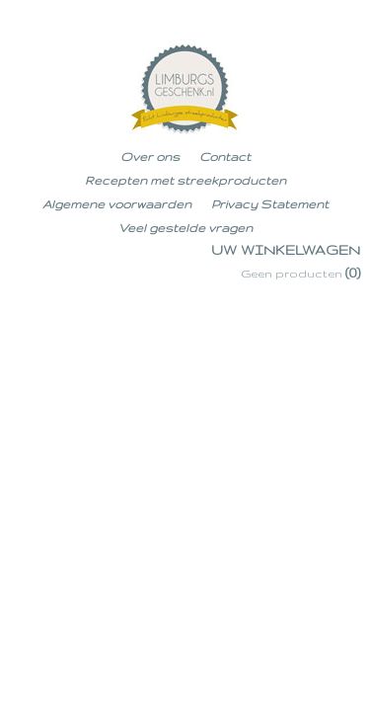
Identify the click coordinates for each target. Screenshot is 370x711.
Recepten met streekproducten (185, 180)
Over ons (150, 156)
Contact (225, 156)
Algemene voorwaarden (116, 204)
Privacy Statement (270, 204)
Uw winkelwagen (285, 250)
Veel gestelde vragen (185, 227)
